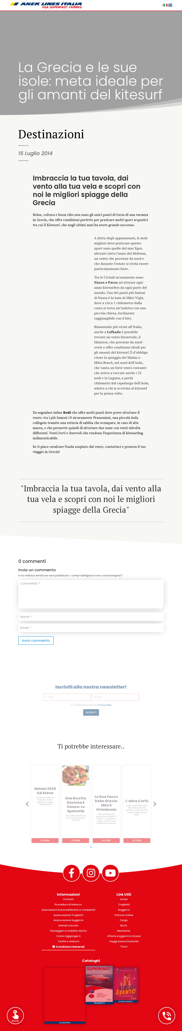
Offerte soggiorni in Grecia (124, 936)
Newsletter (123, 931)
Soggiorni (124, 910)
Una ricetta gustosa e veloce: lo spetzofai (75, 804)
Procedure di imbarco (68, 904)
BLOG (123, 925)
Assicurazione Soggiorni (68, 920)
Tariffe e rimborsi (68, 941)
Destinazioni (51, 133)
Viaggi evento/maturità (124, 941)
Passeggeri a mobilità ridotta (68, 931)
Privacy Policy (100, 701)
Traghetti (124, 904)
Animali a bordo (68, 925)
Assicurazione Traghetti (68, 915)
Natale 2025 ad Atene (45, 791)
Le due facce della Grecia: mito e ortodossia (106, 803)
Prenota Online (124, 915)
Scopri (45, 840)
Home (123, 899)
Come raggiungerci (68, 936)
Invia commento (36, 640)
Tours (123, 946)
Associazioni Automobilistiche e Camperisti (68, 910)
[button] (27, 804)
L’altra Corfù (137, 801)
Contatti (68, 899)
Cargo (124, 920)
